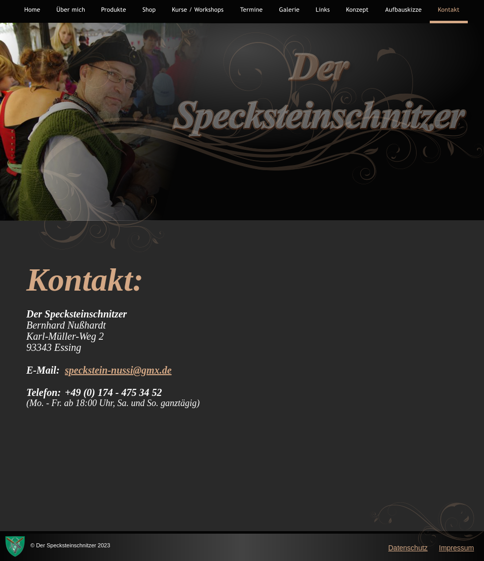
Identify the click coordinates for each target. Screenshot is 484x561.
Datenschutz (408, 548)
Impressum (456, 548)
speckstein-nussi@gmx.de (118, 370)
